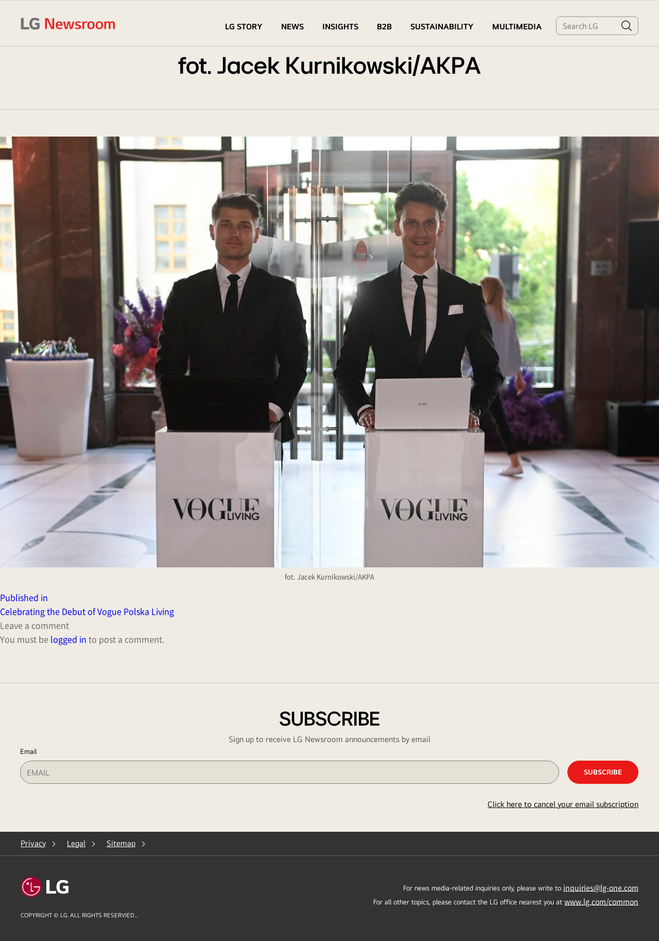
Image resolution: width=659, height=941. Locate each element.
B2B (384, 26)
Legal (76, 843)
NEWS (292, 26)
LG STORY (244, 26)
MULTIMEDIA (517, 26)
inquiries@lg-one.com (600, 887)
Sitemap (121, 843)
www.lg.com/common (601, 901)
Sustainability (442, 26)
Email (28, 751)
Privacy (33, 843)
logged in (68, 639)
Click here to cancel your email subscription (563, 804)
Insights (340, 26)
